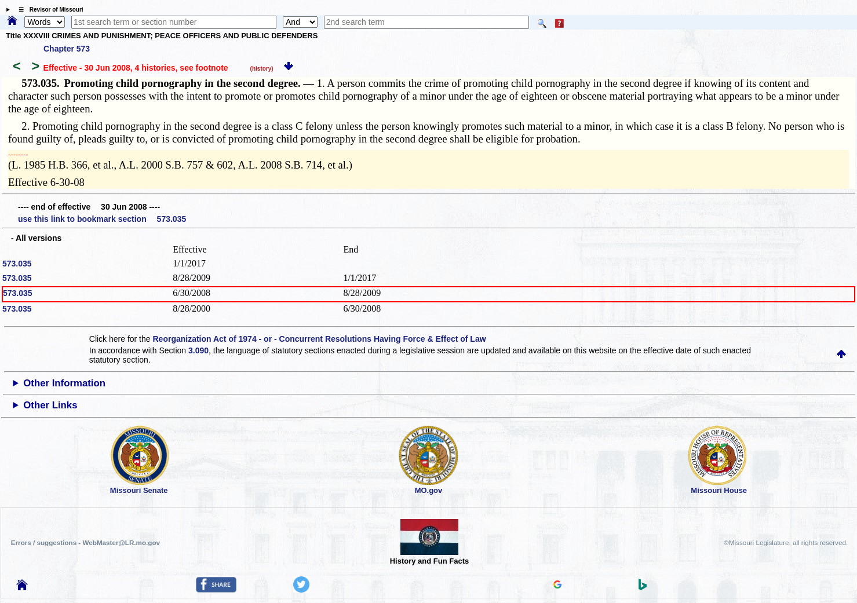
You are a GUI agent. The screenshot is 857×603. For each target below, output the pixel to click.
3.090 (198, 350)
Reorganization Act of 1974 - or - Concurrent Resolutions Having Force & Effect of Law (319, 338)
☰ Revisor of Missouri (48, 9)
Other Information (64, 383)
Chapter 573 (66, 48)
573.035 (17, 263)
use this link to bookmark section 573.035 (102, 219)
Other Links (50, 405)
